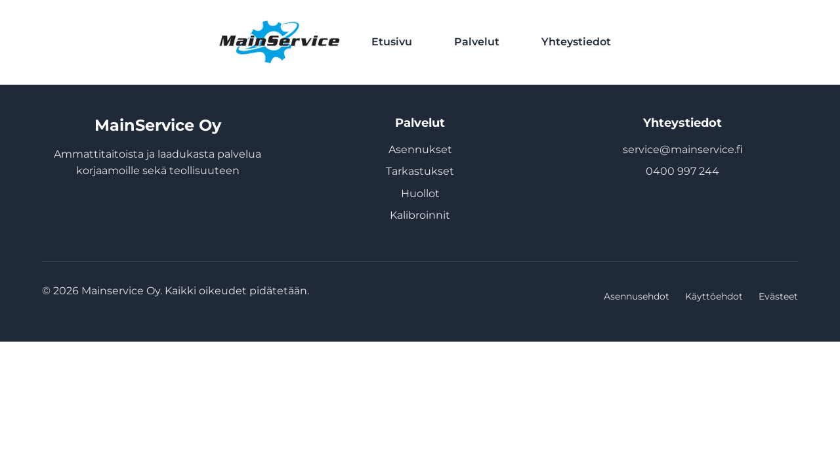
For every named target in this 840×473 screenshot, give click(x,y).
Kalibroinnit (420, 215)
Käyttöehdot (714, 296)
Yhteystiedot (576, 41)
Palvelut (476, 41)
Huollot (420, 193)
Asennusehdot (636, 296)
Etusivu (391, 41)
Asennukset (420, 149)
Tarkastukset (420, 171)
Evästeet (778, 296)
